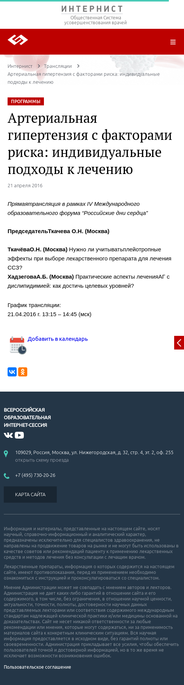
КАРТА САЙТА (30, 494)
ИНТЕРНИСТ (92, 10)
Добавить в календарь (48, 338)
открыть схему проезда (42, 459)
